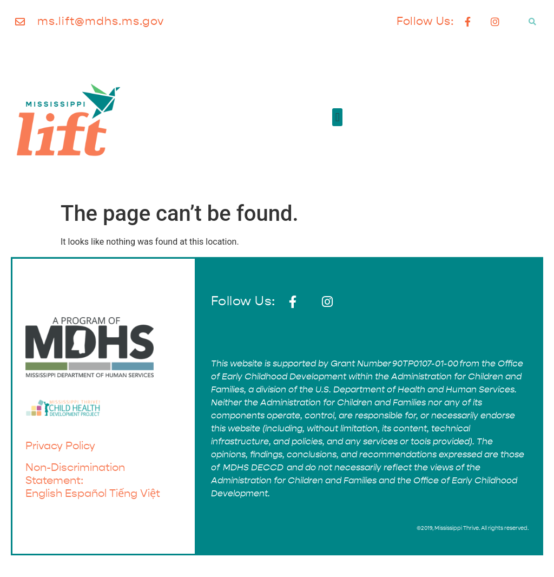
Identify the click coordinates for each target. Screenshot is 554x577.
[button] (532, 21)
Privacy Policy (60, 446)
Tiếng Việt (134, 493)
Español (86, 493)
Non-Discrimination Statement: (75, 474)
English (43, 493)
